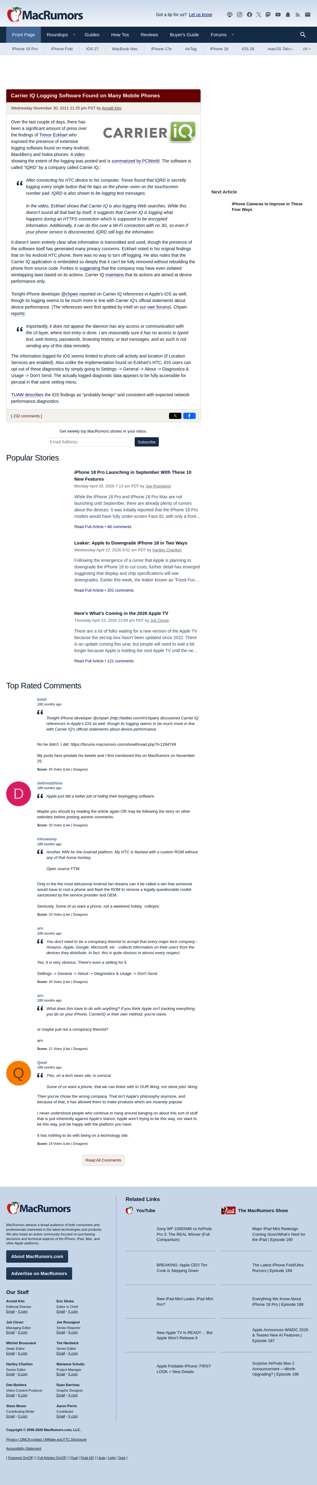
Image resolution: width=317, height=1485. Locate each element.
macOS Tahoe (280, 49)
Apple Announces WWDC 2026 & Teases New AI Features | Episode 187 (280, 1333)
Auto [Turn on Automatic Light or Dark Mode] (102, 1458)
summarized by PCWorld (136, 160)
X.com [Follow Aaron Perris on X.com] (73, 1414)
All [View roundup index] (307, 49)
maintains (114, 274)
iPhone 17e (161, 49)
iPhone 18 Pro (24, 49)
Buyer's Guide (184, 34)
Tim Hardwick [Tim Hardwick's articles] (68, 1341)
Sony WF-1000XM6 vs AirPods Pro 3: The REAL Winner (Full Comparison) (184, 1232)
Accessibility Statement (23, 1449)
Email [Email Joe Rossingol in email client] (61, 1330)
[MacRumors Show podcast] (230, 14)
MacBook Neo (125, 49)
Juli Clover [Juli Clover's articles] (15, 1320)
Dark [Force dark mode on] (121, 1458)
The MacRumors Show (263, 1208)
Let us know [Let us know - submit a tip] (200, 14)
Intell (41, 699)
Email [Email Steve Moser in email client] (10, 1414)
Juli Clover (159, 620)
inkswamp (47, 839)
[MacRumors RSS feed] (298, 14)
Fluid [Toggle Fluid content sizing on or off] (74, 1458)
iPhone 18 (219, 49)
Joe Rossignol (158, 486)
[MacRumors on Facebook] (249, 14)
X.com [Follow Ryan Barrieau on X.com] (73, 1393)
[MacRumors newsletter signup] (308, 14)
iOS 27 (92, 49)
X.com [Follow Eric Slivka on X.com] (73, 1309)
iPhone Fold (61, 49)
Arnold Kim (112, 108)
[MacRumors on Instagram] (240, 14)
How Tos (120, 34)
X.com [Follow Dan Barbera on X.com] (23, 1393)
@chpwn (69, 293)
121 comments (120, 661)
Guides (92, 34)
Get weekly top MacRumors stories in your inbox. (103, 431)
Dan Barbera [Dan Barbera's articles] (16, 1383)
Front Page (23, 34)
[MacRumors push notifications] (288, 14)
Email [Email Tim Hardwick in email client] (61, 1351)
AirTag (191, 49)
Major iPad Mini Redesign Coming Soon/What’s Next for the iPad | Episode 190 (278, 1232)
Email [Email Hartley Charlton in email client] (10, 1372)
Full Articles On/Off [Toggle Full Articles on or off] (51, 1458)
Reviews (149, 34)
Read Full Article (89, 526)
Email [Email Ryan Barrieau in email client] (61, 1393)
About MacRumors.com (37, 1254)
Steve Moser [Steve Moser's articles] (16, 1404)
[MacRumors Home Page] (45, 15)
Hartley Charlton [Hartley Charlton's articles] (19, 1362)
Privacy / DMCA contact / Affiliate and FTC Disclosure (46, 1439)
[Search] (305, 34)
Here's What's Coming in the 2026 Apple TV (128, 613)
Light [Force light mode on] (111, 1458)
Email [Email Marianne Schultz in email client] (61, 1372)
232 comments (26, 416)
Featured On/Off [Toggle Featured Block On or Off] (20, 1458)
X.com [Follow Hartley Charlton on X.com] (23, 1372)
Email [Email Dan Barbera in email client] (10, 1393)
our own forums (155, 307)
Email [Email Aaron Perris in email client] (61, 1414)
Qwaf (42, 1062)
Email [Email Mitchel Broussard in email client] (10, 1351)
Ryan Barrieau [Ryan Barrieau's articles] (68, 1383)
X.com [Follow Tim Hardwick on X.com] (73, 1351)
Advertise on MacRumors (39, 1271)
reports (18, 313)
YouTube (145, 1208)
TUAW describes (27, 394)
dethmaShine (50, 783)
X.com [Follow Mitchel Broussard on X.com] (23, 1351)
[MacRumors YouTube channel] (278, 14)
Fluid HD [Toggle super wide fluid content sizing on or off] (87, 1458)
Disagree (80, 769)
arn (40, 928)
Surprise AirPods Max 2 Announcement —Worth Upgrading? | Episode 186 (275, 1366)
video (79, 154)
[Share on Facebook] (189, 416)
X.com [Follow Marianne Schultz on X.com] (73, 1372)
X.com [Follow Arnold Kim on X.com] (23, 1309)
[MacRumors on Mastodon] (268, 14)
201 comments (120, 597)
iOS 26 (248, 49)
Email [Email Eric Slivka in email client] (61, 1309)
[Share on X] (175, 416)
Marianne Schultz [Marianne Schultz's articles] (71, 1362)
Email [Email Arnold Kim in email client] (10, 1309)
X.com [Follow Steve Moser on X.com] (23, 1414)
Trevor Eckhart (53, 134)
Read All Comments (103, 1160)
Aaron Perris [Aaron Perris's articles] (67, 1404)
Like (67, 769)
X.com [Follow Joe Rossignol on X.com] (73, 1330)
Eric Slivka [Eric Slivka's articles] (65, 1299)
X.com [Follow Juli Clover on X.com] (23, 1330)
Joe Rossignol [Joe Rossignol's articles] (68, 1320)
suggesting (89, 268)
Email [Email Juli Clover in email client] (10, 1330)
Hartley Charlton (166, 556)
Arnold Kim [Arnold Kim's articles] (15, 1299)
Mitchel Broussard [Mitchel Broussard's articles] (21, 1341)
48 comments (119, 526)
